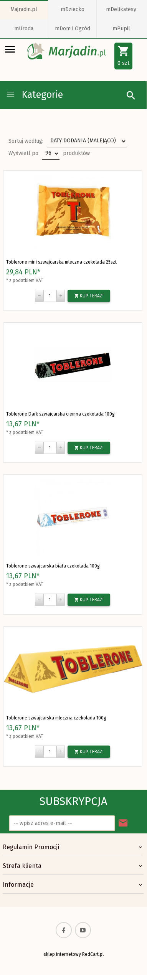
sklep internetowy (62, 954)
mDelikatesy (121, 9)
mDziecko (72, 9)
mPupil (121, 28)
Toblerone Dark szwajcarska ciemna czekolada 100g (60, 414)
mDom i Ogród (72, 28)
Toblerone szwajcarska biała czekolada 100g (53, 566)
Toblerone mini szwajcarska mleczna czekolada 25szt (61, 262)
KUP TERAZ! (89, 296)
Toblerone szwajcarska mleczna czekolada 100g (56, 718)
